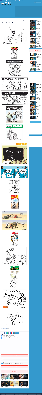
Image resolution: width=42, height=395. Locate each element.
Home (3, 0)
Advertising (12, 0)
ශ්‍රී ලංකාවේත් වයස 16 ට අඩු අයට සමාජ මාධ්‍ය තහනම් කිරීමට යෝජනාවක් (38, 102)
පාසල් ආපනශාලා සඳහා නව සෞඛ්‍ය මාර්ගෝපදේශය (38, 106)
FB (17, 0)
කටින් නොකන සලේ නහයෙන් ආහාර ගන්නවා (38, 109)
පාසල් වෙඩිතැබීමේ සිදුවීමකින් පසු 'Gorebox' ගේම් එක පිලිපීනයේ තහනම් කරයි (13, 363)
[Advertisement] (13, 347)
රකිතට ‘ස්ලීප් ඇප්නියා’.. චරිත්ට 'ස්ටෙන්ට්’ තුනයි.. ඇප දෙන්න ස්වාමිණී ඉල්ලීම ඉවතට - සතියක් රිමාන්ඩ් (14, 362)
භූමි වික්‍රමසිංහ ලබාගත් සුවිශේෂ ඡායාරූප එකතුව (38, 62)
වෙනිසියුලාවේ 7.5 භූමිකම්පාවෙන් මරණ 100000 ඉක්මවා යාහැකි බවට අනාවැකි (38, 87)
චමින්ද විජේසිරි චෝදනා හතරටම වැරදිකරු (38, 24)
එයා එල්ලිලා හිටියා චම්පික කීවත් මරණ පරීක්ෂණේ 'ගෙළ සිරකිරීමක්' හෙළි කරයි (38, 98)
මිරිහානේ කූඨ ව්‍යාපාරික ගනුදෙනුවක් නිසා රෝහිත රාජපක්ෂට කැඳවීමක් (38, 69)
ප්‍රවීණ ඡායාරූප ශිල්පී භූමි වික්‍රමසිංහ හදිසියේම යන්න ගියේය (38, 84)
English (6, 0)
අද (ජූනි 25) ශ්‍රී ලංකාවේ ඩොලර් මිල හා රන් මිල (38, 58)
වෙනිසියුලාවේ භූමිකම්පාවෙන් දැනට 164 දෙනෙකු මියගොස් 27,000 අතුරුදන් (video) (38, 21)
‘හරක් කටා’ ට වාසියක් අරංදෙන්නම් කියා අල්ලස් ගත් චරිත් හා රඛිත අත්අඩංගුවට (38, 91)
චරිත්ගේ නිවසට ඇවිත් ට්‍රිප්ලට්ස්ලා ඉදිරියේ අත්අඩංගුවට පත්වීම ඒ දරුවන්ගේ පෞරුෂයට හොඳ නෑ (38, 28)
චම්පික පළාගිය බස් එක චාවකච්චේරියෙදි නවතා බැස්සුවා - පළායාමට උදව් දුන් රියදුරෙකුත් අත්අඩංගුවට (38, 117)
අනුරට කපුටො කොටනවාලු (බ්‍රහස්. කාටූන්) (38, 94)
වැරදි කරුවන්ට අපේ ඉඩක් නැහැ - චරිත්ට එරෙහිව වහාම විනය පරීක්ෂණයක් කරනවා (38, 39)
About (9, 0)
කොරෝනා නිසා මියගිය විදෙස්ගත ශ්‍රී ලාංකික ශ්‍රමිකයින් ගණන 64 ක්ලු (10, 336)
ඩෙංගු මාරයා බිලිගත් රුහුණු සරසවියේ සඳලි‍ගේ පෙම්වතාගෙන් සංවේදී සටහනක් (38, 46)
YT (15, 0)
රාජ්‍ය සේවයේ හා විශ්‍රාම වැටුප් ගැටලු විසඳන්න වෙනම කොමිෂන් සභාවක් (38, 113)
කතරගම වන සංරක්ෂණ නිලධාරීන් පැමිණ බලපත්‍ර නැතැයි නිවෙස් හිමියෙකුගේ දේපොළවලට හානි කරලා (14, 337)
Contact (22, 0)
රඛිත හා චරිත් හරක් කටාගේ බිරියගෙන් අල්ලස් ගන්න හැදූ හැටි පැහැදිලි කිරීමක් (38, 65)
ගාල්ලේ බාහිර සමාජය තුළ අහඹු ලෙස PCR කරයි (8, 335)
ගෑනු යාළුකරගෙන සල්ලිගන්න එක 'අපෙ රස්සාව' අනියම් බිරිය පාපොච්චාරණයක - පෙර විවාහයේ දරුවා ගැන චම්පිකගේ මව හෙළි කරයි (38, 55)
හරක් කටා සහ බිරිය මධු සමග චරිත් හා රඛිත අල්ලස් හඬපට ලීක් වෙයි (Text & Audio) (38, 42)
